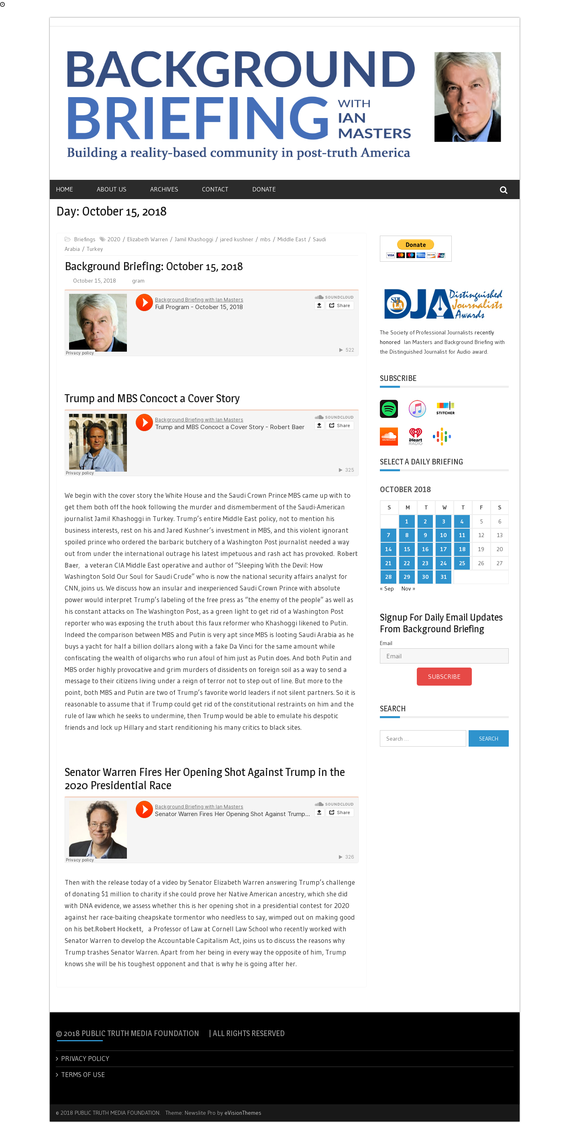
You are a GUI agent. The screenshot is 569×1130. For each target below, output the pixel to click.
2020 (114, 239)
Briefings (85, 239)
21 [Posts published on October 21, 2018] (388, 563)
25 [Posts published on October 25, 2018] (462, 563)
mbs (265, 239)
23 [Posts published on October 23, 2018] (425, 563)
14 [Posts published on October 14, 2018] (388, 549)
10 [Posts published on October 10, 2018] (443, 535)
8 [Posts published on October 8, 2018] (406, 535)
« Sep (387, 588)
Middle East (291, 239)
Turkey (95, 248)
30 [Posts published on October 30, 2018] (425, 576)
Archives (164, 189)
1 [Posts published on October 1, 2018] (406, 521)
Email (386, 643)
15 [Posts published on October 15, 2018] (407, 549)
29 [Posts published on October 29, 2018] (407, 576)
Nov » (408, 588)
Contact (215, 189)
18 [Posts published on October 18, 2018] (462, 549)
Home (64, 189)
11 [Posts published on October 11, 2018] (462, 535)
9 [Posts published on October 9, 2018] (425, 535)
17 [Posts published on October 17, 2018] (443, 549)
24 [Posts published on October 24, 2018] (443, 563)
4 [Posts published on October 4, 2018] (462, 521)
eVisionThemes (242, 1112)
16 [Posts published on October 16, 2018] (425, 549)
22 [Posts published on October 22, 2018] (407, 563)
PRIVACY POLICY (85, 1058)
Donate (264, 189)
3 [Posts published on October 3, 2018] (443, 521)
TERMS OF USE (83, 1074)
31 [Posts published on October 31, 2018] (444, 576)
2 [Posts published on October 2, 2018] (425, 521)
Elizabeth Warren (147, 239)
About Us (111, 189)
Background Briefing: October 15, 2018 (154, 266)
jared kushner (236, 239)
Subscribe (444, 676)
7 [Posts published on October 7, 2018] (388, 535)
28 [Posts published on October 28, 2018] (388, 576)
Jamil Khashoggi (194, 239)
